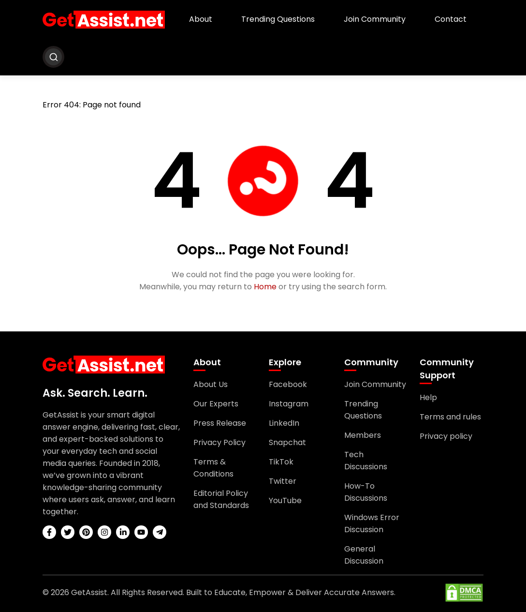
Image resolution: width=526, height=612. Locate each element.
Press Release (219, 423)
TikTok (281, 461)
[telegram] (159, 532)
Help (428, 397)
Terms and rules (450, 416)
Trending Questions (278, 19)
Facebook (288, 384)
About (200, 19)
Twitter (282, 481)
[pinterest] (86, 532)
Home (265, 286)
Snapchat (287, 442)
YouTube (285, 500)
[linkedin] (123, 532)
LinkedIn (284, 423)
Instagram (288, 403)
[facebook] (49, 532)
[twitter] (67, 532)
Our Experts (215, 403)
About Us (210, 384)
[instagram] (104, 532)
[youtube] (141, 532)
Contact (451, 19)
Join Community (375, 19)
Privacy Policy (219, 442)
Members (362, 435)
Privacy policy (446, 436)
